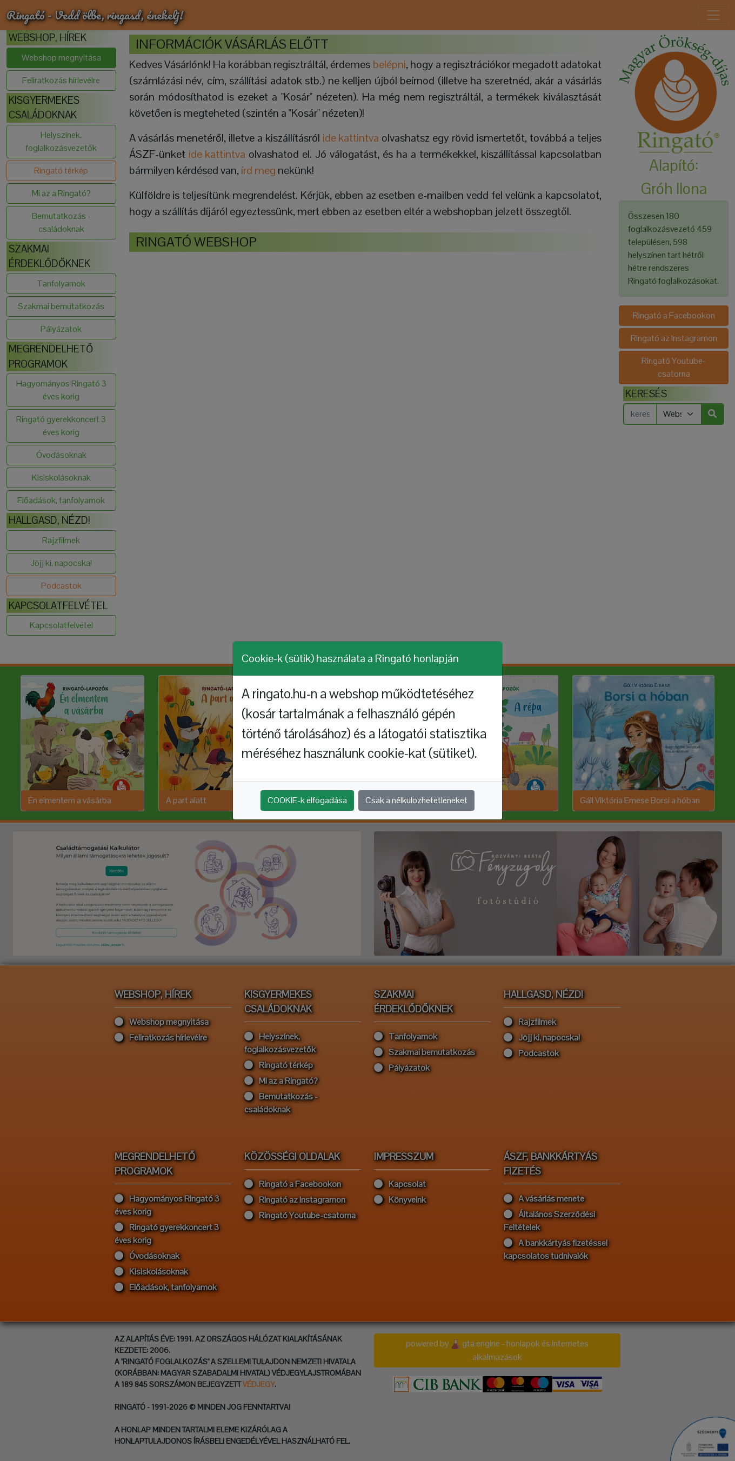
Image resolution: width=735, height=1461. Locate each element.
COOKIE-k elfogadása (307, 800)
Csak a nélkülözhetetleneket (416, 800)
